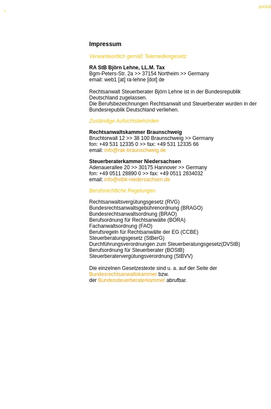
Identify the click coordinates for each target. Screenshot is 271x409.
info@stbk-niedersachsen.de (137, 180)
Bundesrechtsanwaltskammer (123, 274)
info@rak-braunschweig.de (135, 150)
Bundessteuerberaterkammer (131, 280)
